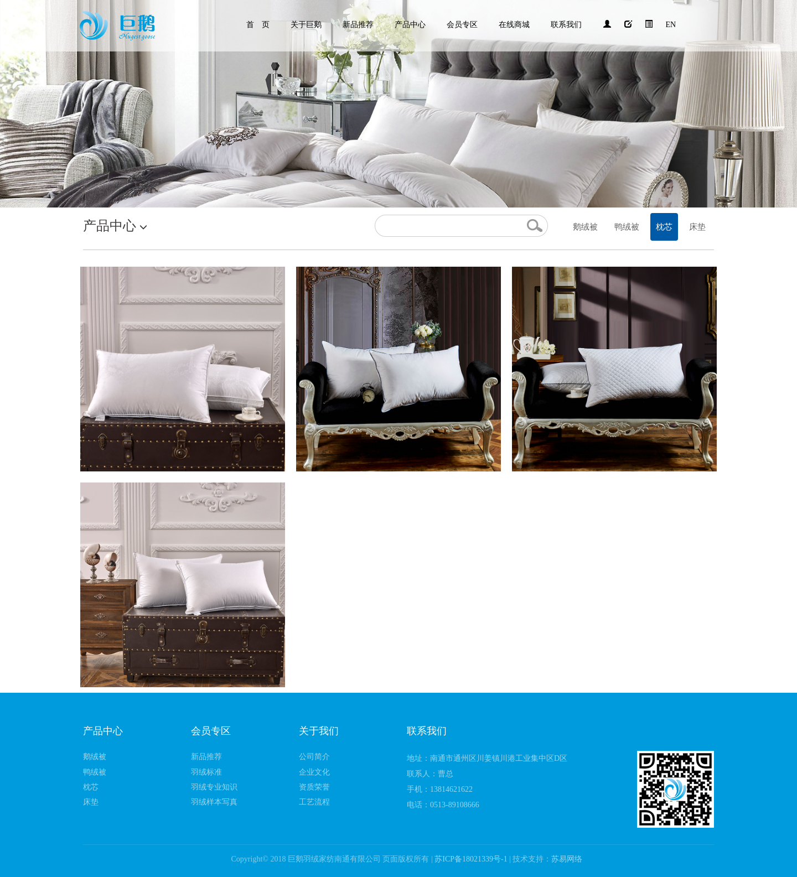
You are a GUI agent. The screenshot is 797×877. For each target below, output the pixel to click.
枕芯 (664, 226)
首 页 (258, 24)
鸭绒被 (626, 226)
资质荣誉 (314, 787)
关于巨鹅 (306, 24)
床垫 (697, 226)
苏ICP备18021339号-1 (471, 859)
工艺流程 (314, 802)
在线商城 (514, 24)
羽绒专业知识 (214, 787)
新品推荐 (358, 24)
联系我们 (566, 24)
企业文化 (314, 772)
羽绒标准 (206, 772)
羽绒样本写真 (214, 802)
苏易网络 (566, 859)
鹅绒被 (585, 226)
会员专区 (462, 24)
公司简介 (314, 757)
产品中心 (410, 24)
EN (671, 24)
